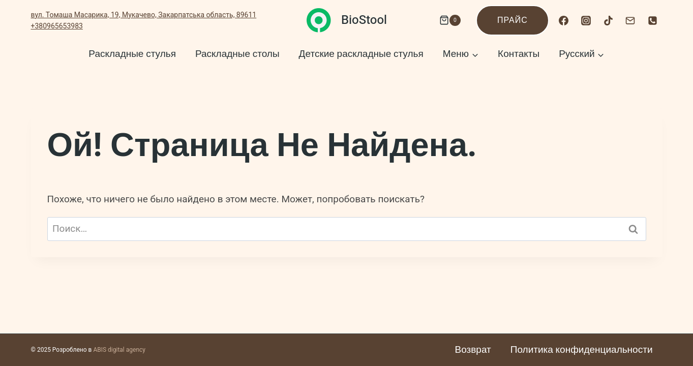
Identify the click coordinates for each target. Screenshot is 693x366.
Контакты (518, 54)
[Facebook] (564, 20)
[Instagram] (585, 20)
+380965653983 (57, 26)
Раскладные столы (237, 54)
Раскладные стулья (132, 54)
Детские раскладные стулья (361, 54)
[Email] (630, 20)
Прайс (512, 20)
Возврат (473, 350)
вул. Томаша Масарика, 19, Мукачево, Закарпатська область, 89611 (144, 15)
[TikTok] (608, 20)
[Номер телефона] (652, 20)
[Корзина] (447, 20)
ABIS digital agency (119, 349)
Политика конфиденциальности (581, 350)
